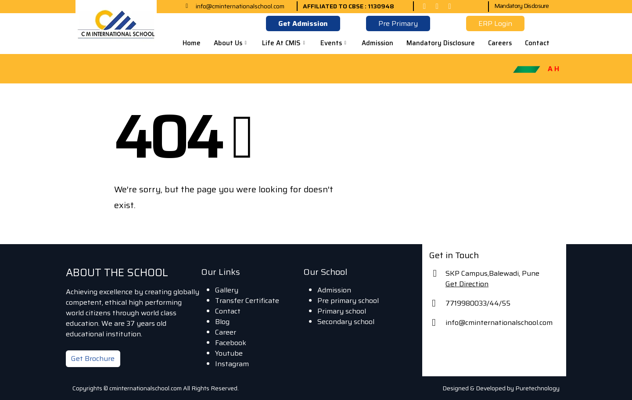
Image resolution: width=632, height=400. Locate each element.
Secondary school (345, 321)
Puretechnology (537, 388)
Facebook (230, 342)
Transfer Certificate (247, 300)
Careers (500, 43)
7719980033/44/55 (477, 303)
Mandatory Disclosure (521, 6)
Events (334, 43)
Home (192, 43)
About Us (231, 43)
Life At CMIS (284, 43)
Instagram (232, 363)
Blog (222, 321)
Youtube (229, 353)
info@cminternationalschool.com (499, 322)
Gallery (226, 290)
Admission (377, 43)
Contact (537, 43)
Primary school (341, 311)
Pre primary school (348, 300)
